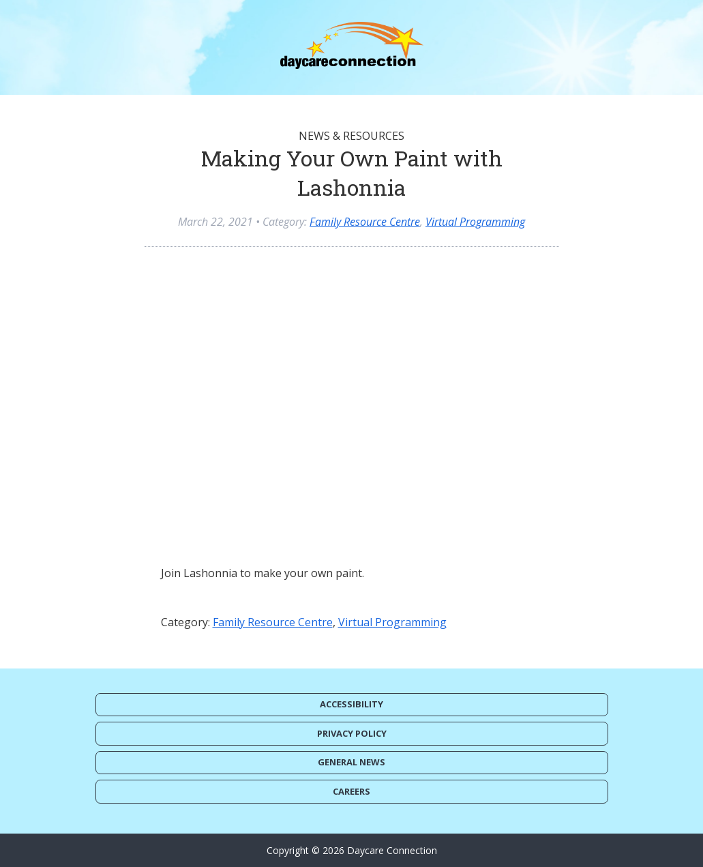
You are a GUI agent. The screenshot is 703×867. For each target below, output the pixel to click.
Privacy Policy (352, 733)
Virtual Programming (475, 221)
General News (351, 762)
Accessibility (351, 704)
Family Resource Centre (365, 221)
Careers (351, 791)
